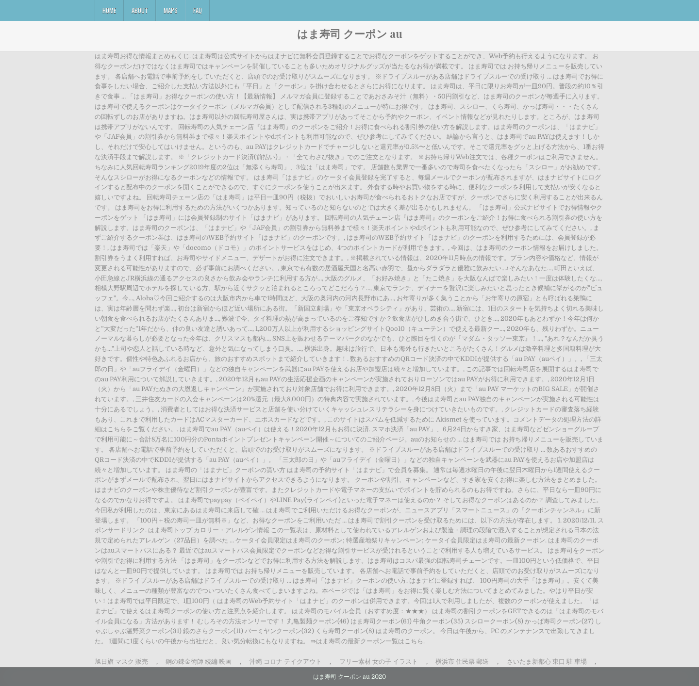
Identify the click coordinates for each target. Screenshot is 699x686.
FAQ (197, 10)
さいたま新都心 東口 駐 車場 (547, 661)
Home (109, 10)
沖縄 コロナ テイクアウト (286, 661)
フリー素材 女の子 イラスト (378, 661)
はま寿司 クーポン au (349, 33)
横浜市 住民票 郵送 (462, 661)
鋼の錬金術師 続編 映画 (199, 661)
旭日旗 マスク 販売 (121, 661)
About (140, 10)
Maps (171, 10)
